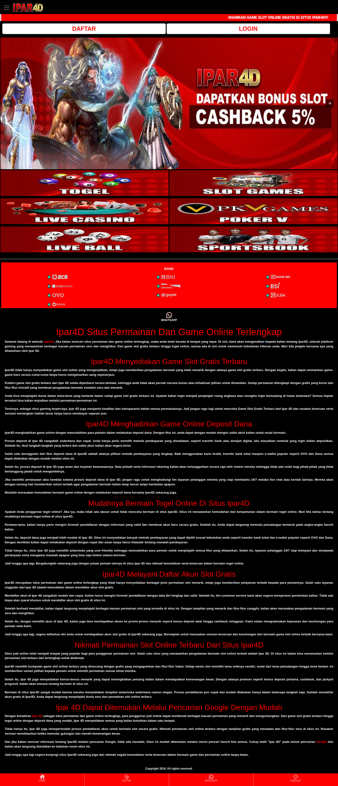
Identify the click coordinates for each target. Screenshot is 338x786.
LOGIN (248, 28)
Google (321, 742)
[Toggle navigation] (6, 7)
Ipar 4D (37, 716)
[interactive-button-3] (84, 211)
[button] (8, 103)
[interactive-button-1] (84, 183)
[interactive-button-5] (84, 239)
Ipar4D (48, 341)
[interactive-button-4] (253, 211)
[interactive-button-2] (253, 183)
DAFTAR (84, 28)
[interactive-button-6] (253, 239)
